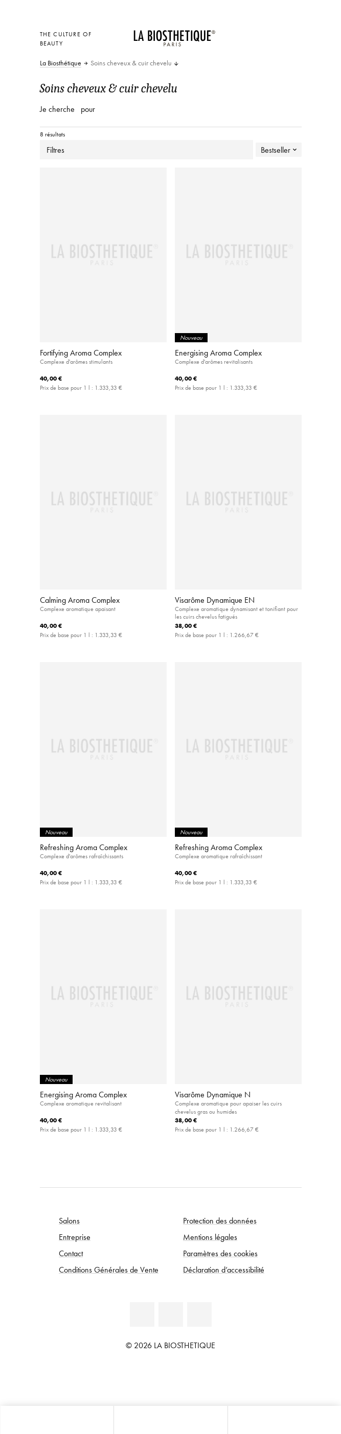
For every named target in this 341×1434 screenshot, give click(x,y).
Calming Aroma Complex (80, 600)
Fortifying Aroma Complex (81, 352)
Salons (69, 1220)
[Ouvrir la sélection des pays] (244, 33)
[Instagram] (199, 1314)
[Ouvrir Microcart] (244, 46)
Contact (71, 1253)
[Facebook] (142, 1314)
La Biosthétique (60, 63)
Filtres (146, 150)
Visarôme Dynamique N (213, 1094)
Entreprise (74, 1237)
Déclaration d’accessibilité (223, 1269)
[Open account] (269, 33)
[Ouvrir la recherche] (284, 1420)
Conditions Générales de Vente (108, 1269)
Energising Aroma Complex (218, 352)
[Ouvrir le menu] (170, 1420)
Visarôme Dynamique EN (215, 600)
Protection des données (220, 1220)
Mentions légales (210, 1237)
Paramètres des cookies (220, 1253)
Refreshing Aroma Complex (83, 847)
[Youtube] (170, 1314)
